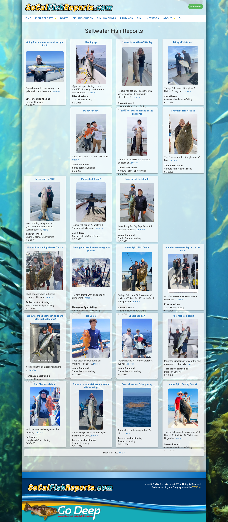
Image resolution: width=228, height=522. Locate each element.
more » (56, 88)
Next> (122, 452)
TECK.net (196, 487)
